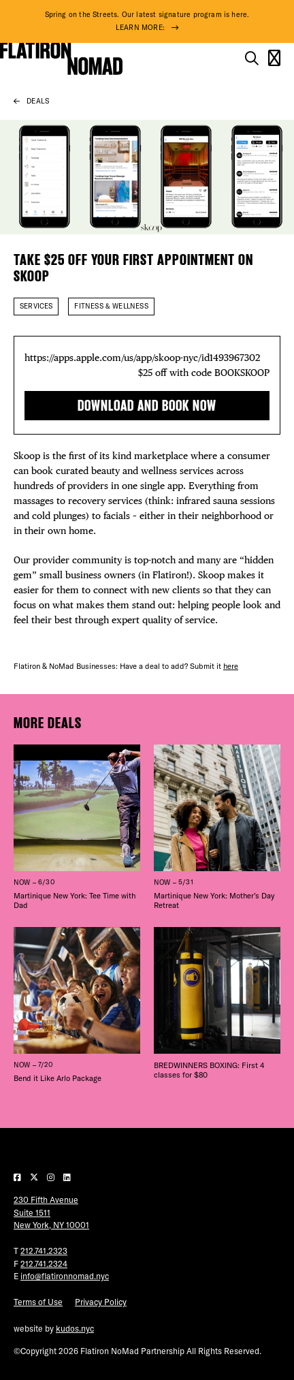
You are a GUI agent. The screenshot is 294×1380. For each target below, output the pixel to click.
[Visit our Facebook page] (18, 1177)
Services (36, 306)
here (230, 666)
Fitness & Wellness (111, 306)
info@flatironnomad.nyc (64, 1276)
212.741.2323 (43, 1251)
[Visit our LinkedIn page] (67, 1177)
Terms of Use (38, 1302)
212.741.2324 (43, 1264)
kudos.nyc (75, 1328)
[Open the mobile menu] (274, 58)
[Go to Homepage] (61, 59)
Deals (38, 101)
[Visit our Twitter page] (35, 1177)
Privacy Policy (101, 1302)
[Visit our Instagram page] (51, 1177)
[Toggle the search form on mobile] (252, 58)
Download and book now (147, 405)
